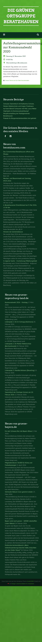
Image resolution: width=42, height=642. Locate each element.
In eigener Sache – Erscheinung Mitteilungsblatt (20, 261)
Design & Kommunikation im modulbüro (22, 584)
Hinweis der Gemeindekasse (13, 232)
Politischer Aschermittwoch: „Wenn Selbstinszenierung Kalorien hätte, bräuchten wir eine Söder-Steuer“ (20, 547)
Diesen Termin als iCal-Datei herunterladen (17, 80)
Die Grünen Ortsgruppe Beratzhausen (21, 16)
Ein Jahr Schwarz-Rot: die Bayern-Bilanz (18, 431)
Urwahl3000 (30, 581)
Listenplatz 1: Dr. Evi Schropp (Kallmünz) (19, 322)
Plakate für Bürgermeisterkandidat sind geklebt (19, 118)
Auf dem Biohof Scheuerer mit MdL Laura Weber (19, 109)
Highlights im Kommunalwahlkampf (16, 111)
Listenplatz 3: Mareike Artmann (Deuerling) (19, 370)
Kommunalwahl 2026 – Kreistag (16, 302)
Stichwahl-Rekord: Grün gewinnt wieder (19, 492)
